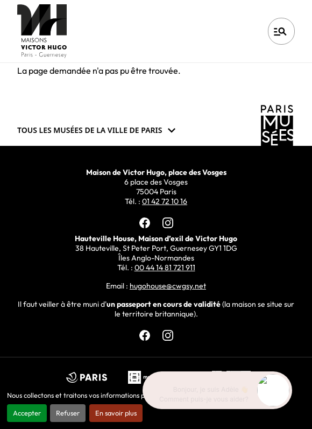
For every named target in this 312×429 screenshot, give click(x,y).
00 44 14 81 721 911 (164, 267)
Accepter (27, 413)
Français (225, 31)
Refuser (68, 413)
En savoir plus (116, 413)
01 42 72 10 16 (164, 201)
